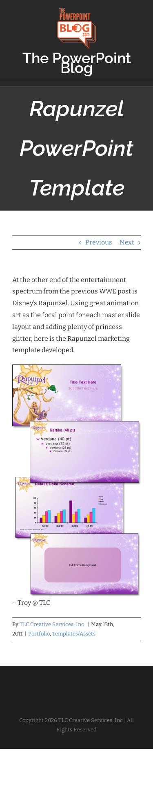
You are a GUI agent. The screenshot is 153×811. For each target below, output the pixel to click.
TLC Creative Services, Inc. (52, 624)
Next (127, 242)
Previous (98, 242)
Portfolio (39, 634)
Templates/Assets (73, 634)
